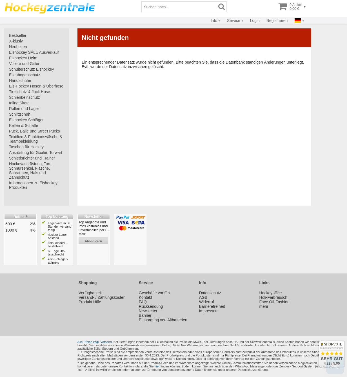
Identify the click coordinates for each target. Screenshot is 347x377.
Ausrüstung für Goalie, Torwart (35, 152)
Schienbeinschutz (24, 97)
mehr (263, 306)
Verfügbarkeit (90, 293)
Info (214, 20)
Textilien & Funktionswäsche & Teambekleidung (35, 138)
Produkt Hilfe (90, 302)
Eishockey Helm (23, 58)
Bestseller (17, 35)
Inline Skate (19, 103)
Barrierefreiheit (212, 306)
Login (255, 20)
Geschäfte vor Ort (154, 293)
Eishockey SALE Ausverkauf (34, 52)
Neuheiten (18, 46)
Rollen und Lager (24, 108)
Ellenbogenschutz (24, 75)
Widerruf (206, 302)
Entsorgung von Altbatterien (163, 320)
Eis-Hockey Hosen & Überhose (36, 86)
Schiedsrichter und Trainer (32, 158)
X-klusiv (16, 41)
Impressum (209, 311)
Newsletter (148, 311)
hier (156, 366)
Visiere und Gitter (24, 63)
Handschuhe (20, 80)
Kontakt (145, 297)
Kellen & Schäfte (23, 125)
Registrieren (277, 20)
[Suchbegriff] (179, 7)
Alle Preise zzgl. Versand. (95, 342)
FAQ (143, 302)
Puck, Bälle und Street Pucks (34, 131)
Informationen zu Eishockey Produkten (33, 185)
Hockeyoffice (270, 293)
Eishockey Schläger (26, 120)
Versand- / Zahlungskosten (102, 297)
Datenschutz (210, 293)
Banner (145, 315)
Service (233, 20)
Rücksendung (151, 306)
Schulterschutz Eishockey (31, 69)
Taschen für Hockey (26, 147)
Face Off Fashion (274, 302)
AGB (203, 297)
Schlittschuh (19, 114)
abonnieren (93, 241)
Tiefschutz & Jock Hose (29, 91)
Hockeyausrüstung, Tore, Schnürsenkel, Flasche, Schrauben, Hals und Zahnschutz (31, 170)
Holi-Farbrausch (273, 297)
